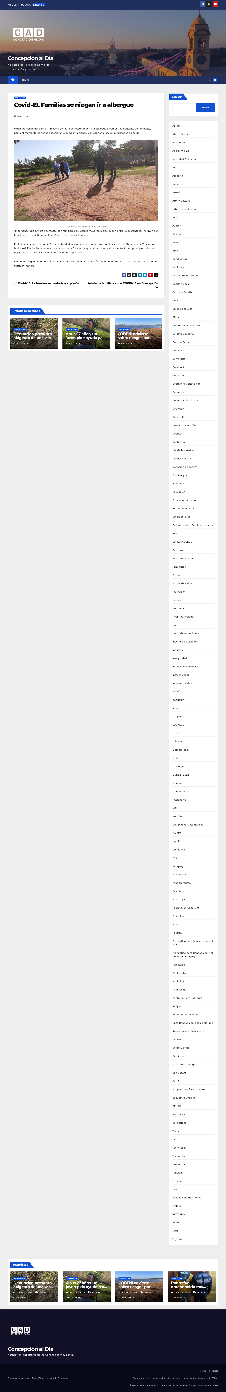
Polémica (178, 916)
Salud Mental (180, 1047)
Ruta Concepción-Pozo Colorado (192, 1022)
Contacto (213, 1371)
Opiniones (178, 849)
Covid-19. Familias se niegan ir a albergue (73, 104)
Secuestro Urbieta (183, 1097)
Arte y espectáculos (184, 209)
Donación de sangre (184, 466)
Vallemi (177, 1205)
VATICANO (178, 1214)
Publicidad (179, 981)
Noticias (177, 816)
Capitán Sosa (180, 283)
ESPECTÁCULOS (182, 541)
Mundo (176, 783)
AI (173, 167)
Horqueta (178, 608)
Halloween (179, 591)
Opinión (177, 841)
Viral (175, 1230)
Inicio (25, 79)
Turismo (177, 1180)
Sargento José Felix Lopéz (188, 1089)
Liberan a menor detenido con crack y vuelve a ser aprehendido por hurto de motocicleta (173, 1385)
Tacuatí (176, 1131)
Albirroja (177, 175)
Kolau (175, 708)
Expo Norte (179, 550)
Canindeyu (179, 267)
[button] (209, 79)
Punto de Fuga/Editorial (187, 997)
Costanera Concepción (186, 383)
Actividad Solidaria (184, 159)
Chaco (176, 300)
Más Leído (178, 741)
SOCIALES (178, 1114)
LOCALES (178, 724)
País (175, 857)
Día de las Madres (183, 450)
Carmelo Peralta (182, 292)
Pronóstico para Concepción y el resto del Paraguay (192, 954)
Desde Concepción (184, 425)
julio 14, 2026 (24, 1292)
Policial (176, 924)
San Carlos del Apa (184, 1064)
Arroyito (177, 192)
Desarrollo (178, 416)
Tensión (177, 1172)
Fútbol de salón (182, 583)
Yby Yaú (177, 1239)
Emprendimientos (183, 508)
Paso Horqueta (181, 882)
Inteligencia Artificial (185, 666)
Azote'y (177, 225)
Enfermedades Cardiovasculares (192, 525)
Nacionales (179, 799)
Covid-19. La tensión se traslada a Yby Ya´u (46, 283)
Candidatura (180, 258)
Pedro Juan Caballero (185, 907)
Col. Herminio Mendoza (187, 325)
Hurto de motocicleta (185, 633)
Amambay (178, 184)
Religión (177, 1006)
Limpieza (178, 716)
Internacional (180, 674)
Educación (178, 491)
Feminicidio (179, 566)
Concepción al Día (30, 58)
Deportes (178, 408)
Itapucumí (178, 699)
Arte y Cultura (181, 200)
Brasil (176, 250)
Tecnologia (179, 1147)
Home (203, 1371)
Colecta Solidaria (183, 333)
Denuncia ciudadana (185, 400)
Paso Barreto (180, 874)
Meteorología (180, 749)
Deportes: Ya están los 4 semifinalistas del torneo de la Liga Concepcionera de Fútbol (175, 1378)
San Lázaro (179, 1072)
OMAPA (176, 832)
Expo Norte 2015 (182, 558)
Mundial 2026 (180, 774)
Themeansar (64, 1378)
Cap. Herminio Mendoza (187, 275)
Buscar (177, 96)
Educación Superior (184, 500)
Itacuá (176, 691)
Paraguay (178, 866)
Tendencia (178, 1164)
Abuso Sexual (180, 134)
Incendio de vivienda (185, 641)
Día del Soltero (181, 458)
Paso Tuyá (178, 899)
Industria (178, 649)
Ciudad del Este (182, 308)
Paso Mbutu (179, 891)
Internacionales (182, 683)
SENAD (176, 1106)
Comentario (179, 350)
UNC (175, 1189)
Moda (175, 758)
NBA (175, 808)
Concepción (20, 98)
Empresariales (181, 516)
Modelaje (178, 766)
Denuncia (178, 392)
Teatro (176, 1139)
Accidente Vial (181, 150)
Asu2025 (177, 217)
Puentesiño (179, 989)
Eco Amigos (179, 475)
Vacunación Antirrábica (186, 1197)
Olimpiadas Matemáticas (187, 824)
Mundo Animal (181, 791)
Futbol (176, 575)
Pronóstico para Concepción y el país (192, 943)
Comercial (178, 358)
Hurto (176, 624)
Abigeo (176, 125)
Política (177, 932)
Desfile (176, 433)
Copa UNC (178, 375)
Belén (176, 242)
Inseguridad (179, 658)
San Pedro (178, 1081)
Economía (178, 483)
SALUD (176, 1039)
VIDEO (176, 1222)
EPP (174, 533)
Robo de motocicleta (185, 1014)
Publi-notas (179, 972)
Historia (177, 600)
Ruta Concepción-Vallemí (188, 1031)
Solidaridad (179, 1122)
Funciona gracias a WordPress (23, 1378)
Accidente (178, 142)
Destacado (179, 441)
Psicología (178, 964)
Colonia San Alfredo (184, 342)
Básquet (177, 233)
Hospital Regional (183, 616)
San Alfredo (179, 1056)
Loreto (176, 733)
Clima (176, 317)
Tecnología (179, 1156)
